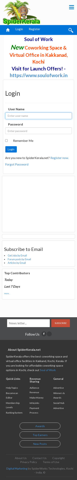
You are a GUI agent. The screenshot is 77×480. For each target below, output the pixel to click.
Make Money (36, 397)
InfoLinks (34, 402)
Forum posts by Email (19, 259)
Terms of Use (51, 462)
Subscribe (61, 323)
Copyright (58, 458)
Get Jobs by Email (17, 255)
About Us (21, 458)
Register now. (59, 158)
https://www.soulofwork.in (39, 75)
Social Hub (58, 402)
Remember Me (23, 140)
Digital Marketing (16, 468)
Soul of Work (48, 370)
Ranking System (14, 412)
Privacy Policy (28, 462)
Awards (40, 426)
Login (19, 29)
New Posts (40, 443)
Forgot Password (16, 164)
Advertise (58, 387)
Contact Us (39, 458)
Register (34, 29)
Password (15, 124)
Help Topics (12, 387)
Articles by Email (17, 262)
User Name (16, 109)
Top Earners (40, 435)
